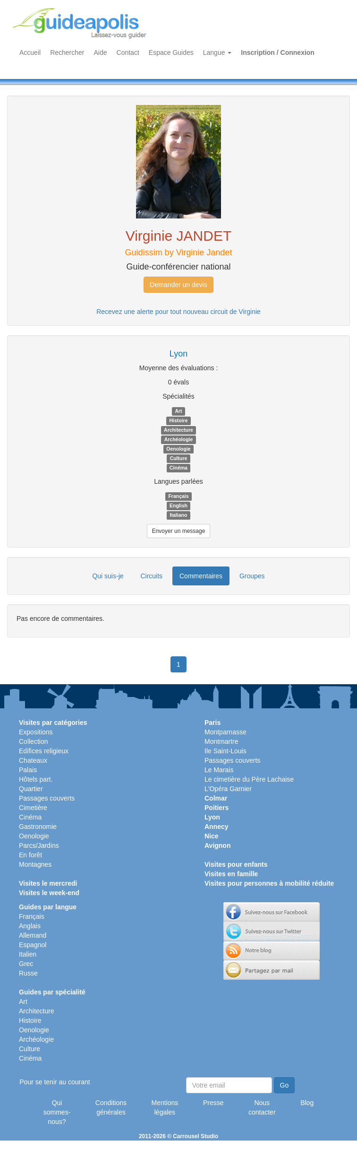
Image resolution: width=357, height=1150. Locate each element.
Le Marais (218, 770)
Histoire (30, 1020)
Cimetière (33, 807)
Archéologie (36, 1039)
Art (23, 1001)
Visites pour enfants (236, 864)
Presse (213, 1102)
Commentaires (200, 576)
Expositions (36, 732)
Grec (26, 963)
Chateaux (33, 760)
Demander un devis (178, 284)
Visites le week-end (49, 893)
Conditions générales (111, 1107)
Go (284, 1085)
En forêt (30, 855)
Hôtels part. (36, 779)
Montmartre (221, 741)
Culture (29, 1049)
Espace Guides (171, 52)
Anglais (30, 926)
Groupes (252, 576)
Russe (28, 973)
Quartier (31, 789)
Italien (27, 954)
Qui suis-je (107, 576)
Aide (100, 52)
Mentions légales (165, 1107)
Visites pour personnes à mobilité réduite (269, 883)
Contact (128, 52)
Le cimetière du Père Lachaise (249, 779)
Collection (33, 741)
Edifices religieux (43, 751)
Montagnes (35, 864)
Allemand (32, 935)
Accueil (30, 52)
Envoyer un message (178, 531)
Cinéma (30, 817)
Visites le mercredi (48, 883)
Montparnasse (225, 732)
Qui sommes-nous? (57, 1112)
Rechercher (67, 52)
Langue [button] (217, 52)
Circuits (151, 576)
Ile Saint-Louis (225, 751)
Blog (307, 1102)
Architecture (36, 1011)
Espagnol (32, 945)
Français (31, 916)
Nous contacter (262, 1107)
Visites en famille (231, 874)
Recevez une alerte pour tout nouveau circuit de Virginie (178, 311)
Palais (28, 770)
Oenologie (34, 836)
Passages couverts (47, 798)
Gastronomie (38, 826)
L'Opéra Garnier (228, 789)
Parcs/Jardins (39, 845)
